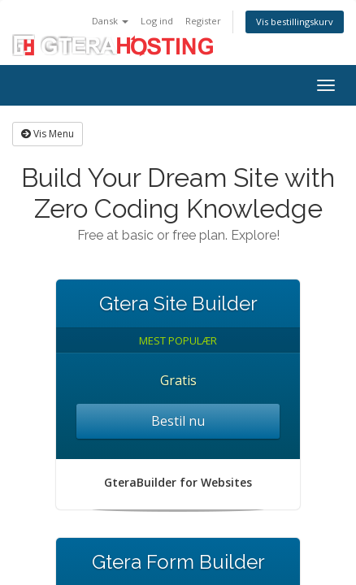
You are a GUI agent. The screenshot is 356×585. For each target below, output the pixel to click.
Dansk (110, 21)
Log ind (157, 21)
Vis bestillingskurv (294, 21)
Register (203, 21)
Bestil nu (178, 421)
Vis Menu (47, 134)
